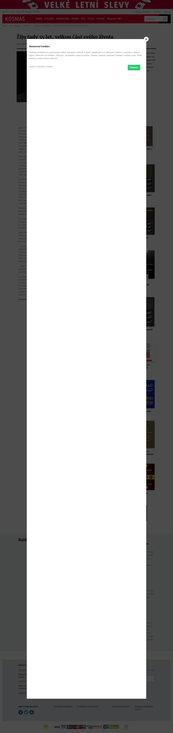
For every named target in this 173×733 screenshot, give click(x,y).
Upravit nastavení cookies (41, 379)
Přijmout (134, 380)
